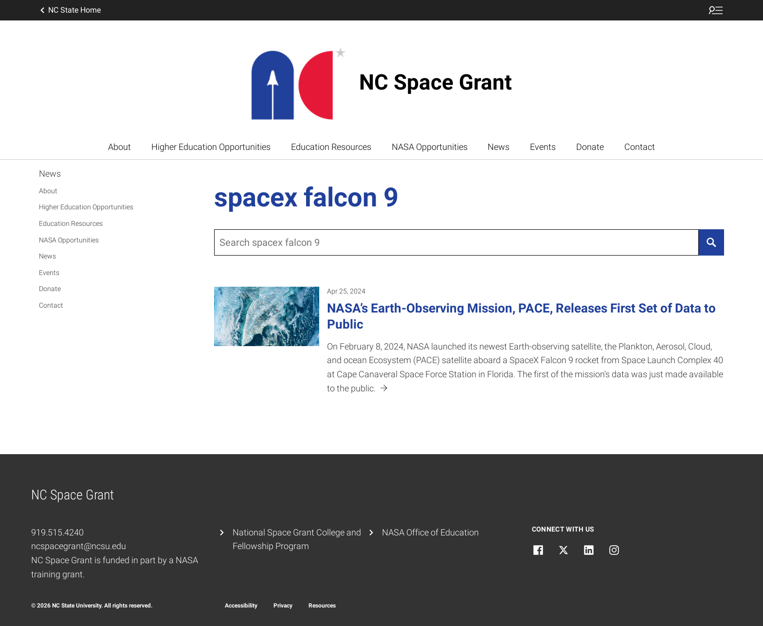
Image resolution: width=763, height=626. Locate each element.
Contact (639, 147)
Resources (322, 605)
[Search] (711, 242)
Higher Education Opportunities (211, 147)
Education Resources (331, 147)
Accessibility (241, 605)
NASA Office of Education (430, 532)
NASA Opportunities (430, 147)
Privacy (282, 605)
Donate (590, 147)
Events (543, 147)
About (119, 147)
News (498, 147)
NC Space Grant (435, 82)
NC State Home (69, 10)
